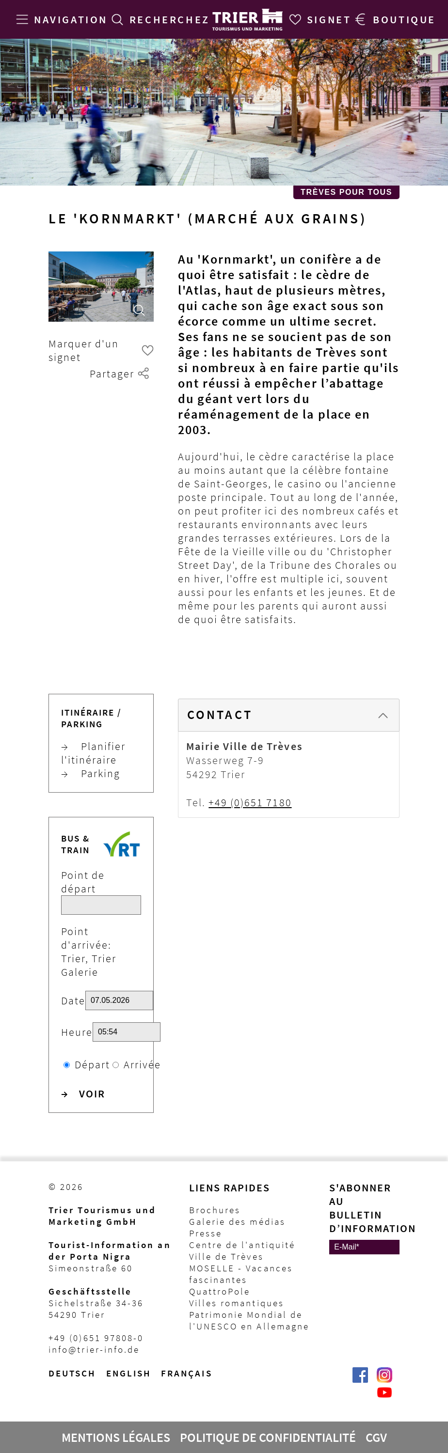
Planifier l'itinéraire (93, 752)
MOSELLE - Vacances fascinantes (241, 1273)
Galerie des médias (237, 1221)
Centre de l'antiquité (242, 1244)
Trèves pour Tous (346, 192)
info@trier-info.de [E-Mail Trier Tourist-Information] (94, 1349)
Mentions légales (116, 1437)
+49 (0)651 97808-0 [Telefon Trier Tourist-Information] (96, 1338)
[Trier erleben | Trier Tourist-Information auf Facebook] (360, 1380)
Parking (90, 773)
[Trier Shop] (393, 19)
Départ (92, 1064)
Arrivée (142, 1064)
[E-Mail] (364, 1247)
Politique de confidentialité (268, 1437)
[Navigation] (60, 19)
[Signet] (318, 19)
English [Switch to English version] (129, 1373)
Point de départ (83, 881)
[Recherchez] (159, 19)
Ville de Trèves (226, 1256)
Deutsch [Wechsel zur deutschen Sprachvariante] (72, 1373)
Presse (205, 1233)
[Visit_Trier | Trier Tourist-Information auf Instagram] (384, 1380)
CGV (376, 1437)
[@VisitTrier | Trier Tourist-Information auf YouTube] (384, 1397)
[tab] (289, 715)
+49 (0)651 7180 (249, 802)
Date (73, 1000)
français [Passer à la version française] (186, 1373)
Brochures (215, 1210)
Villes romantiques (236, 1303)
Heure (77, 1032)
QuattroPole (220, 1291)
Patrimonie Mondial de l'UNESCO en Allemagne (249, 1320)
